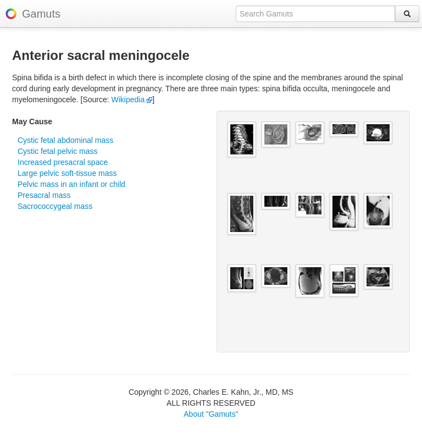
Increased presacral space (63, 162)
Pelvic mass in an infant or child (71, 184)
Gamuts (41, 14)
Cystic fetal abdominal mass (65, 140)
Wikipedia (132, 99)
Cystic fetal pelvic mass (57, 151)
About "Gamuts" (211, 414)
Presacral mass (44, 195)
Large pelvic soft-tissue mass (67, 173)
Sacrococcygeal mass (55, 206)
